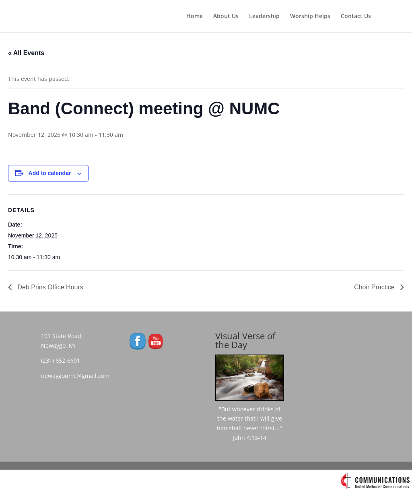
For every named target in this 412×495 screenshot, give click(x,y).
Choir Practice (375, 287)
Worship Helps (310, 16)
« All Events (26, 53)
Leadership (264, 16)
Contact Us (356, 16)
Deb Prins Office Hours (49, 287)
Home (194, 16)
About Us (226, 16)
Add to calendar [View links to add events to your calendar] (50, 173)
